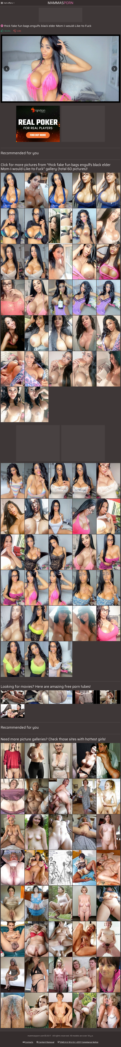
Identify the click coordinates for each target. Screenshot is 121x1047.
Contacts (28, 1042)
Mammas (60, 3)
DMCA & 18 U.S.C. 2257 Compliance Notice (78, 1042)
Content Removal (45, 1042)
